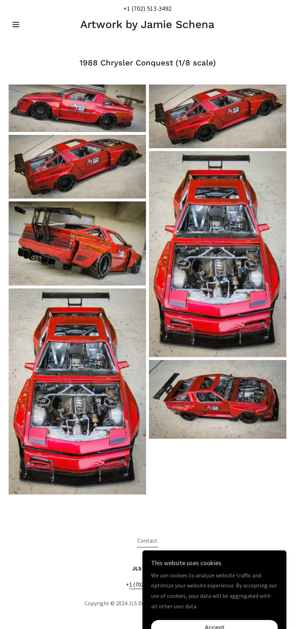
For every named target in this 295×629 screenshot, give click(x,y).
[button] (29, 24)
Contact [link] (147, 540)
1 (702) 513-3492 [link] (149, 8)
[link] (147, 25)
